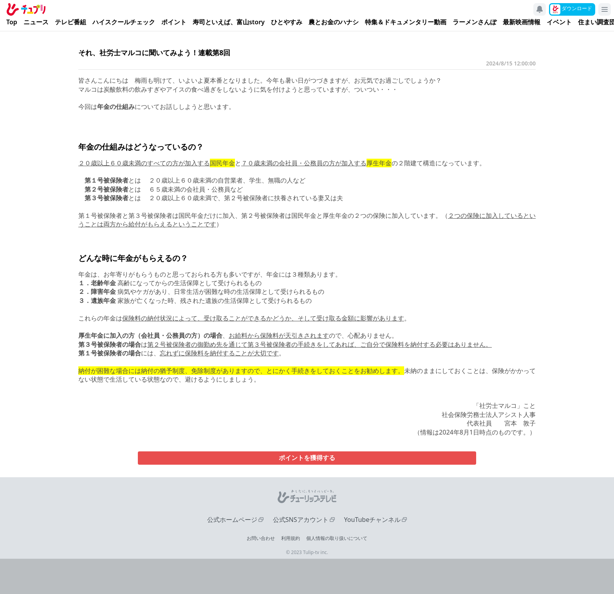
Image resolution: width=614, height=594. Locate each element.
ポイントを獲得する (307, 458)
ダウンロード (577, 8)
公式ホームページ (232, 519)
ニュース (36, 22)
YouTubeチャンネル (372, 519)
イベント (559, 22)
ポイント (173, 22)
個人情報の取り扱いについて (336, 538)
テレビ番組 (70, 22)
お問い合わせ (261, 538)
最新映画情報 (521, 22)
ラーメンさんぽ (475, 22)
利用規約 (290, 538)
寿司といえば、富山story (229, 22)
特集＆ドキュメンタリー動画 (405, 22)
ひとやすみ (286, 22)
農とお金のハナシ (334, 22)
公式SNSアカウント (301, 519)
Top (11, 22)
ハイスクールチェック (123, 22)
